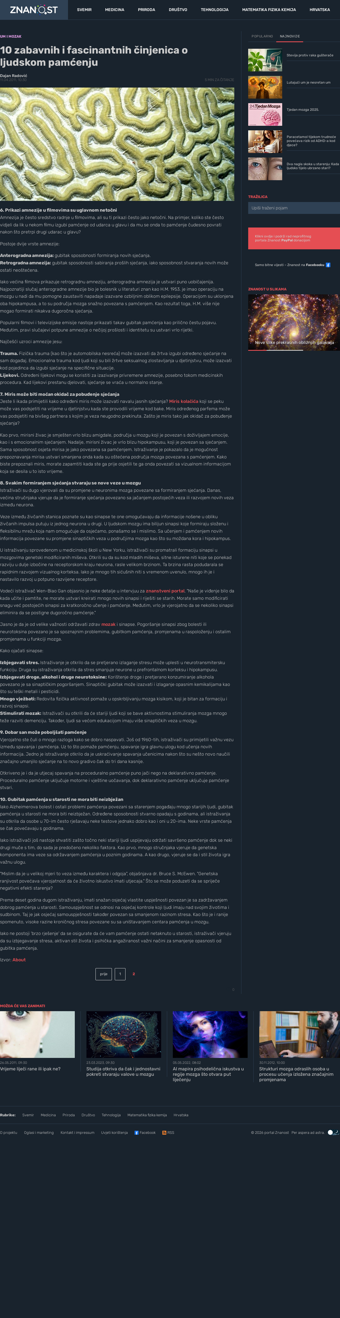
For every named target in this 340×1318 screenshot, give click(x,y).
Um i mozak (11, 36)
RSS (170, 1132)
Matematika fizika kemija (147, 1115)
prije (103, 974)
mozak (108, 624)
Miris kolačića (183, 401)
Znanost (282, 1132)
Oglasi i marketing (39, 1132)
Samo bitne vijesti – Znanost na (289, 265)
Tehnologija (111, 1115)
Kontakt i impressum (77, 1132)
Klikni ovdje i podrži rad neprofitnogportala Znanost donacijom (283, 238)
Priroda (69, 1115)
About (19, 959)
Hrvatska (181, 1115)
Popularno (262, 36)
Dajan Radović (13, 75)
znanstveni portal (165, 591)
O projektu (8, 1132)
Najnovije (290, 36)
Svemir (28, 1115)
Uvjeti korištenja (114, 1132)
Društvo (88, 1115)
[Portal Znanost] (34, 10)
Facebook (148, 1132)
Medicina (48, 1115)
